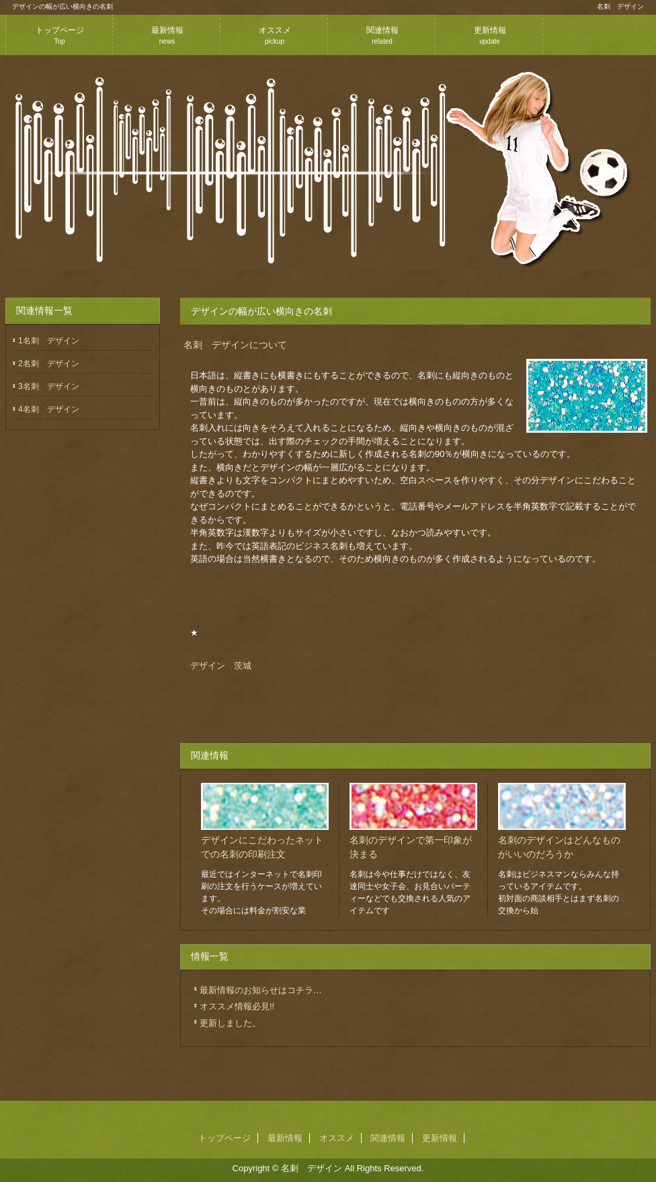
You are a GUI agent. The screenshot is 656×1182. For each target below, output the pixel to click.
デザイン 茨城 (220, 666)
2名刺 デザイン (48, 363)
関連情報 (382, 35)
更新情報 (490, 35)
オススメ (275, 35)
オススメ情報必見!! (237, 1006)
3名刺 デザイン (48, 386)
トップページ (60, 35)
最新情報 (167, 35)
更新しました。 (230, 1023)
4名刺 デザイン (48, 409)
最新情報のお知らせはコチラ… (261, 990)
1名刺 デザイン (48, 340)
